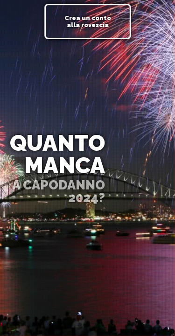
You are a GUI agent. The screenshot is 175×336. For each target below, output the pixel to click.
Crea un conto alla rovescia (87, 21)
